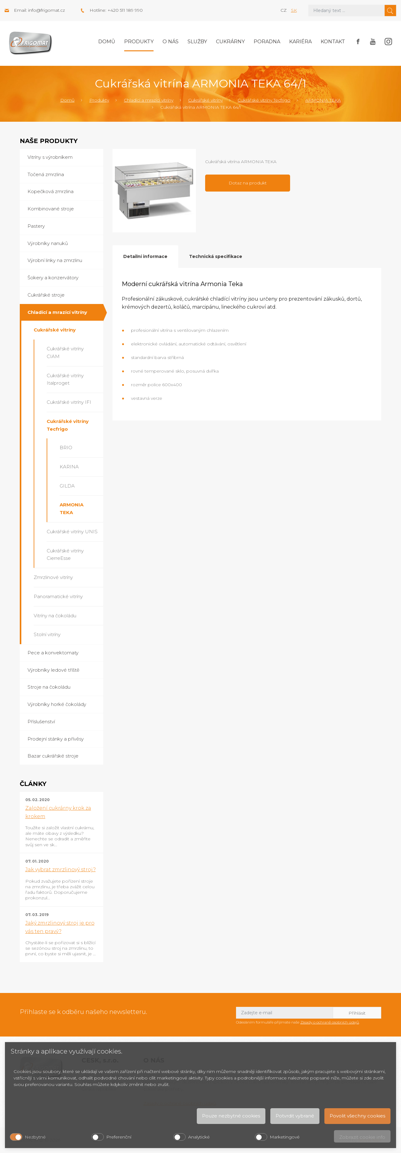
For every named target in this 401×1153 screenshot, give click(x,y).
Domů (106, 41)
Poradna (267, 41)
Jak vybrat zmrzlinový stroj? (60, 869)
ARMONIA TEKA (323, 100)
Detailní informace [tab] (145, 256)
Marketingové (285, 1137)
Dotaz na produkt (248, 183)
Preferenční (118, 1137)
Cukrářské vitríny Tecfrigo (264, 100)
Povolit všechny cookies (357, 1116)
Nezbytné (35, 1137)
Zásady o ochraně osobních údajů (329, 1022)
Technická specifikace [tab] (215, 256)
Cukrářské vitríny (205, 100)
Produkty (139, 41)
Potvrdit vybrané (295, 1116)
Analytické (199, 1137)
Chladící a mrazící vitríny (148, 100)
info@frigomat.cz (46, 10)
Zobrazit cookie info (362, 1137)
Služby (197, 41)
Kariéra (300, 41)
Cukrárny (230, 41)
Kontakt (333, 41)
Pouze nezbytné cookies (231, 1116)
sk (294, 10)
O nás (171, 41)
